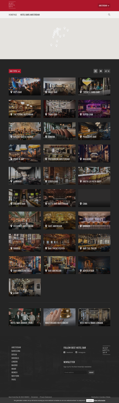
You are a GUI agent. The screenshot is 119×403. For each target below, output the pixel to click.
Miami (13, 368)
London (14, 361)
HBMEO (26, 397)
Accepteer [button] (90, 400)
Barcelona (15, 351)
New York (15, 376)
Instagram (80, 352)
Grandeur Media (104, 397)
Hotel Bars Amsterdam (30, 14)
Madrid (14, 365)
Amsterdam (16, 347)
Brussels (15, 358)
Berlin (14, 354)
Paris (13, 379)
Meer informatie (99, 400)
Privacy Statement (46, 397)
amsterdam (103, 5)
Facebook (68, 352)
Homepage (13, 14)
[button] (58, 29)
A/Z (107, 71)
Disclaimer (34, 397)
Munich (14, 372)
